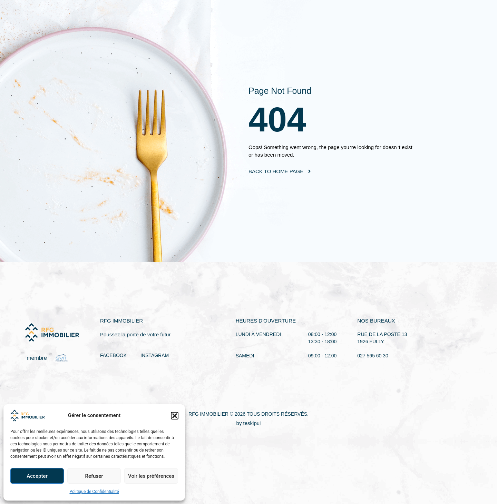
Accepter (37, 476)
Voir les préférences (151, 476)
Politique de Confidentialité (94, 491)
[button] (174, 415)
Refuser (94, 476)
